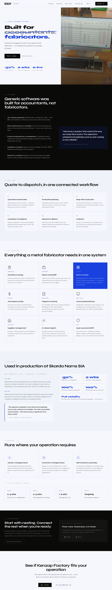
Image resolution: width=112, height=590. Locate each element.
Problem (50, 3)
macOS (78, 537)
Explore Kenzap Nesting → (14, 541)
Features (59, 3)
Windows (67, 537)
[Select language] (89, 3)
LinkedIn (45, 585)
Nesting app (79, 3)
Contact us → (101, 3)
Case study (68, 3)
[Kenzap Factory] (12, 4)
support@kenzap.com (63, 585)
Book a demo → (12, 56)
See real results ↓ (28, 56)
